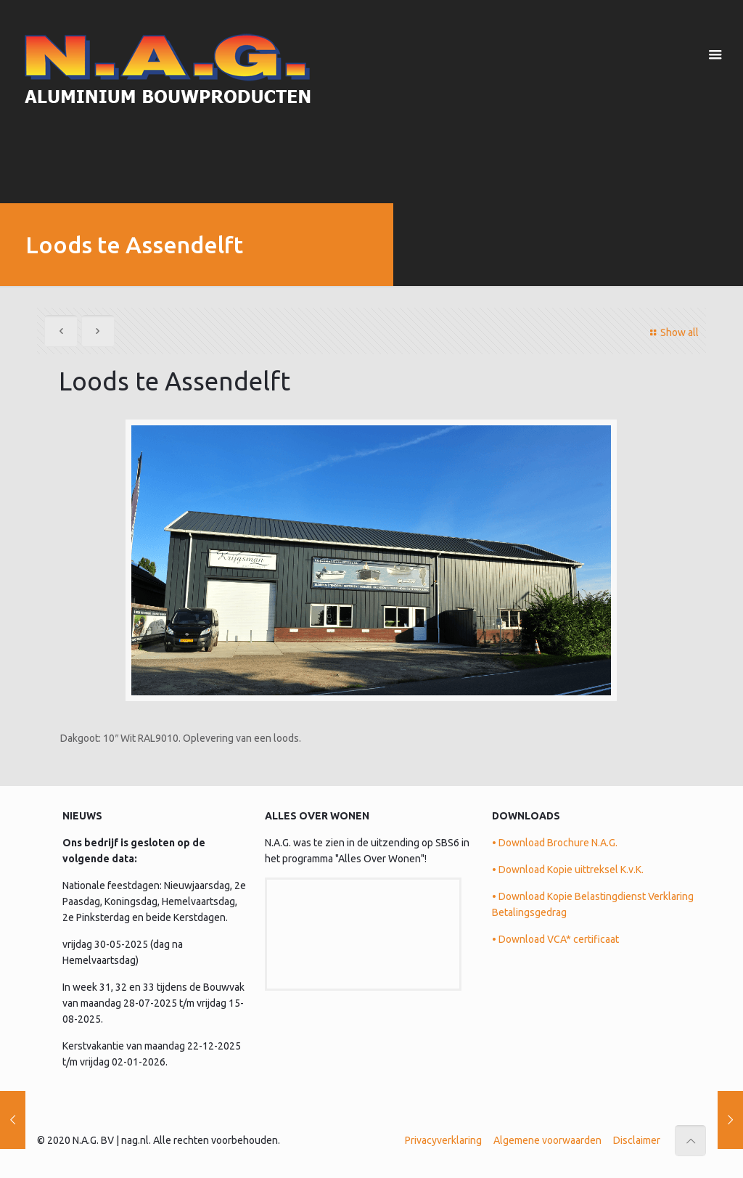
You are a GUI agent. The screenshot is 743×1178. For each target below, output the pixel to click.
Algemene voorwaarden (547, 1140)
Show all (672, 332)
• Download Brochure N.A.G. (554, 842)
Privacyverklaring (443, 1140)
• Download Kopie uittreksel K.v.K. (568, 869)
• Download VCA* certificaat (555, 939)
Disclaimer (636, 1140)
